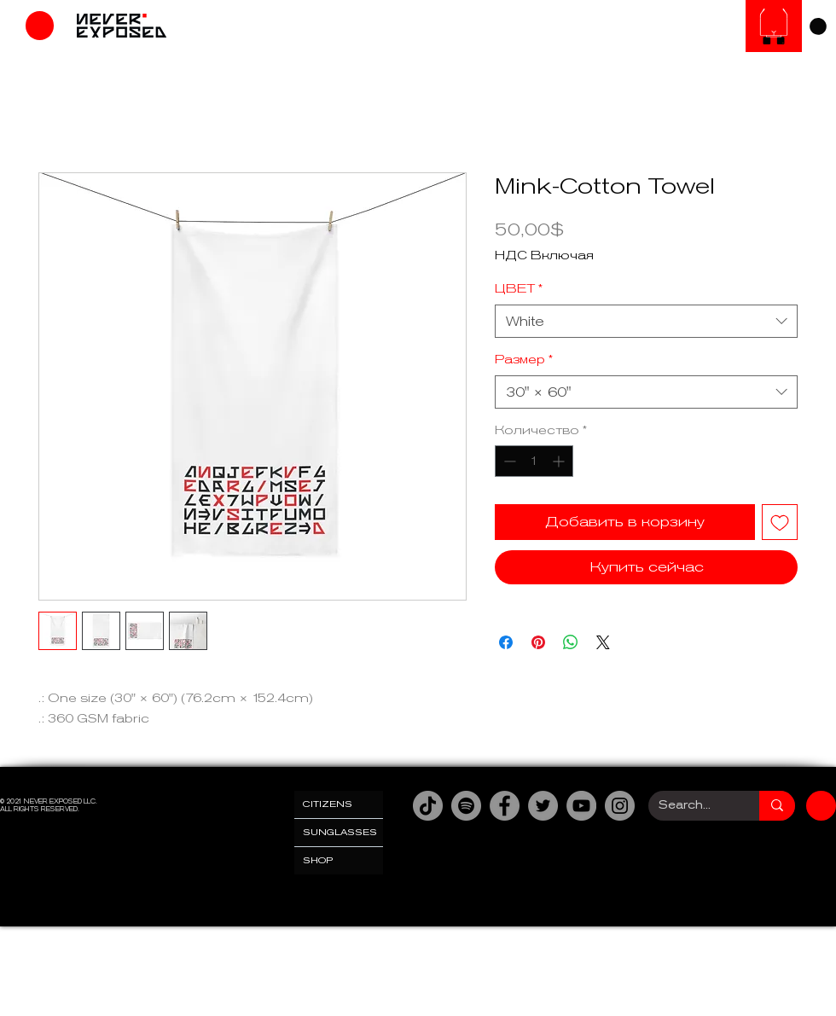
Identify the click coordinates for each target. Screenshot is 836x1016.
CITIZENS (327, 804)
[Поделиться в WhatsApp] (570, 642)
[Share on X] (603, 642)
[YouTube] (581, 806)
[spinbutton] (534, 461)
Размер (524, 359)
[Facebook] (505, 806)
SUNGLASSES (340, 832)
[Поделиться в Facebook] (506, 642)
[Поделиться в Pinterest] (538, 642)
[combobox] (646, 321)
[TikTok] (428, 806)
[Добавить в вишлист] (780, 522)
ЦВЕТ (519, 288)
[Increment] (560, 461)
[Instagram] (620, 806)
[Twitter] (543, 806)
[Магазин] (40, 25)
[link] (818, 26)
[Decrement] (508, 461)
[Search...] (691, 806)
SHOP (318, 860)
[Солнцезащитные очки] (774, 26)
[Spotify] (466, 806)
